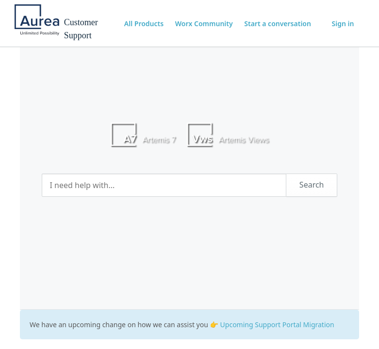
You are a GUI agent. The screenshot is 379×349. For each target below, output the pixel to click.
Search (311, 184)
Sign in (343, 23)
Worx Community (204, 23)
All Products (144, 23)
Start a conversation (277, 23)
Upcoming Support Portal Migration (277, 324)
